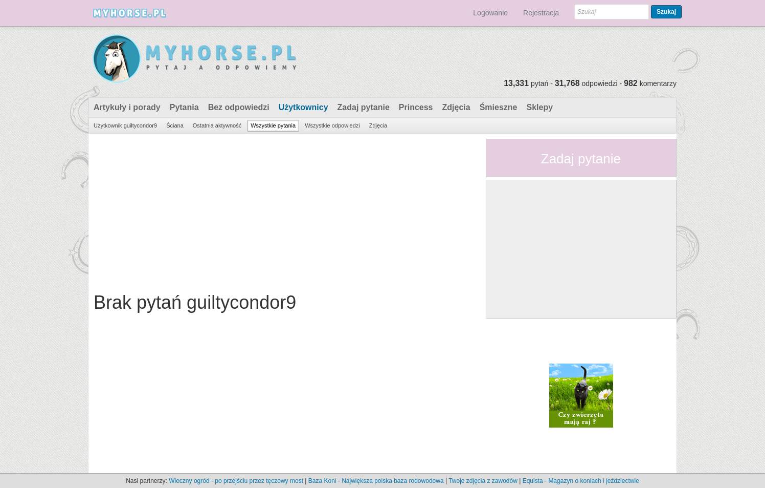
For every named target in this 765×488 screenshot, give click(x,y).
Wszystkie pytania (273, 125)
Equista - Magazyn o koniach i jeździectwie (581, 480)
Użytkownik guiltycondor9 (125, 125)
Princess (416, 107)
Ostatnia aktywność (217, 125)
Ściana (175, 125)
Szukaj (666, 11)
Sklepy (539, 107)
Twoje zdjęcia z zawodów (483, 480)
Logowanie (490, 13)
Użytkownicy (303, 107)
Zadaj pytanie (364, 107)
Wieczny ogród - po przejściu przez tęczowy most (236, 480)
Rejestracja (541, 13)
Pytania (184, 107)
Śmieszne (499, 107)
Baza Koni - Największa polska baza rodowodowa (376, 480)
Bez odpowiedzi (238, 107)
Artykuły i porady (127, 107)
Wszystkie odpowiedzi (332, 125)
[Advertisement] (283, 210)
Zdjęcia (456, 107)
